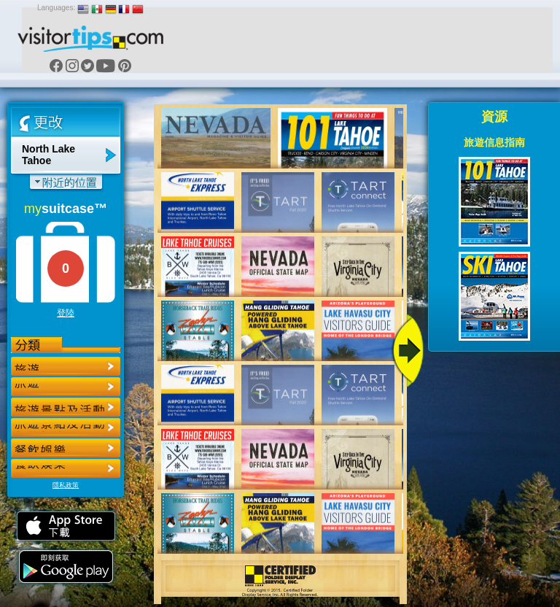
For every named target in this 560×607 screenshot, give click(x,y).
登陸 (65, 313)
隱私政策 (65, 485)
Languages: (56, 8)
